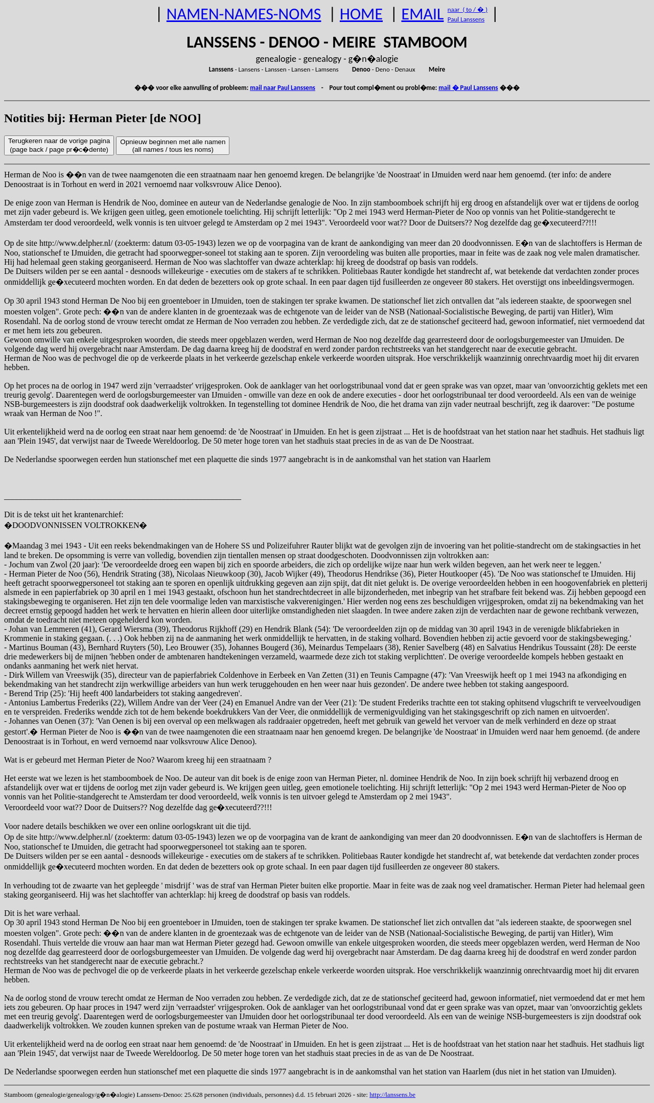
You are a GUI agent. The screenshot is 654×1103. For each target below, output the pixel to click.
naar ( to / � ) (467, 9)
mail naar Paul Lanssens (282, 87)
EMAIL (423, 14)
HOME (361, 14)
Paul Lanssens (466, 19)
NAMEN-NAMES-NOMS (244, 14)
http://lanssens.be (392, 1094)
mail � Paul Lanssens (468, 87)
